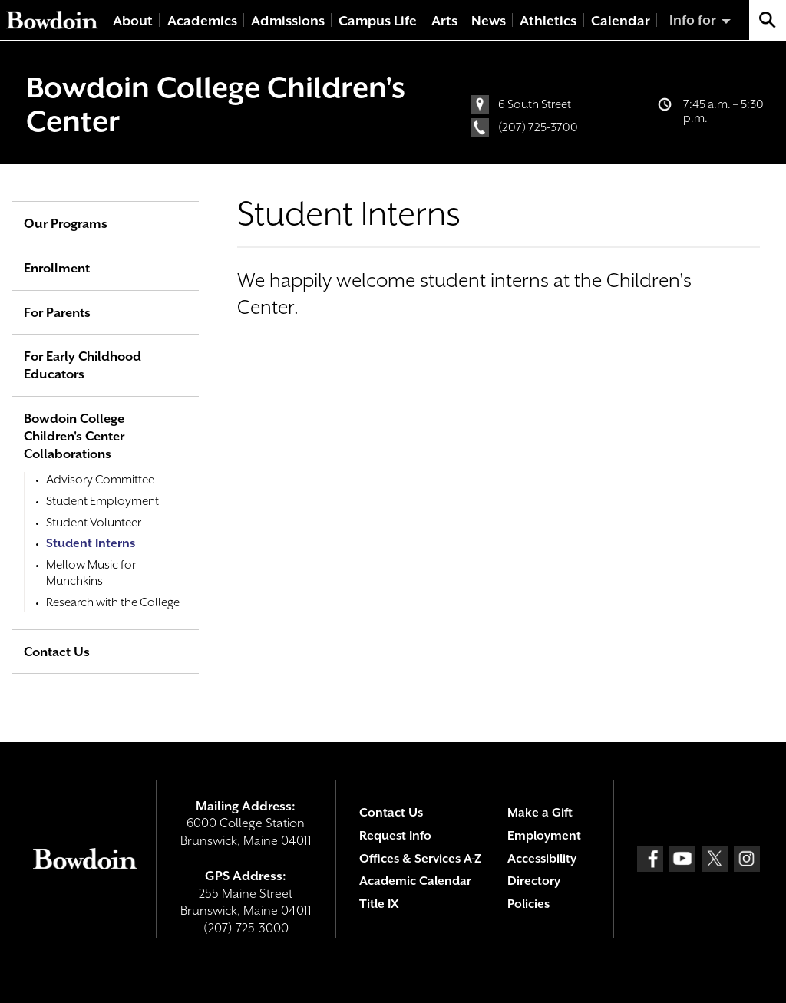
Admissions (288, 20)
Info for (692, 20)
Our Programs (65, 223)
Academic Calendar (415, 881)
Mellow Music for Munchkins (91, 573)
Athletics (548, 20)
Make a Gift (540, 813)
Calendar (620, 20)
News (488, 20)
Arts (444, 20)
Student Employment (102, 501)
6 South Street (534, 104)
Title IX (378, 904)
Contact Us (57, 652)
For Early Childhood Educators (82, 365)
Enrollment (57, 268)
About (133, 20)
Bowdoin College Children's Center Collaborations (74, 436)
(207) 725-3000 (246, 928)
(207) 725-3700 (538, 127)
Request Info (395, 836)
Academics (202, 20)
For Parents (57, 312)
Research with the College (113, 602)
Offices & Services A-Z (420, 859)
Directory (533, 881)
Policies (528, 904)
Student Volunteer (93, 523)
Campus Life (378, 20)
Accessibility (541, 859)
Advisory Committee (100, 480)
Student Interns (90, 543)
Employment (544, 836)
